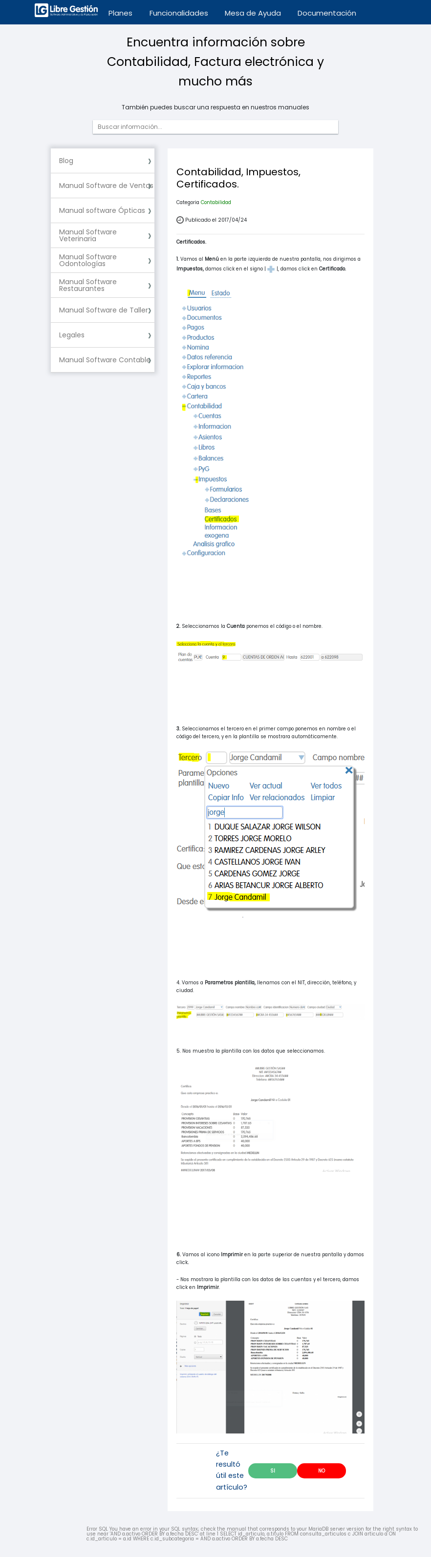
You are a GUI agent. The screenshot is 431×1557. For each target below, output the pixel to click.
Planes (120, 13)
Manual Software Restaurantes (88, 285)
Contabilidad (216, 202)
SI (272, 1471)
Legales (72, 335)
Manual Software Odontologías (88, 260)
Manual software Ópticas (102, 210)
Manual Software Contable (105, 360)
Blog (66, 161)
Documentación (327, 13)
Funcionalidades (179, 13)
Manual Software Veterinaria (88, 235)
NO (321, 1471)
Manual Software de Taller (103, 310)
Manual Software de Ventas (106, 185)
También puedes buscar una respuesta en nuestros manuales (215, 107)
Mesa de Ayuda (253, 13)
